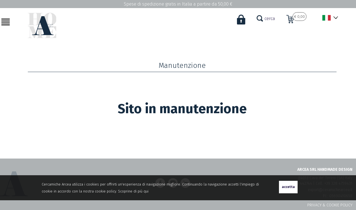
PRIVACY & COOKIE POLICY (329, 205)
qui (146, 191)
